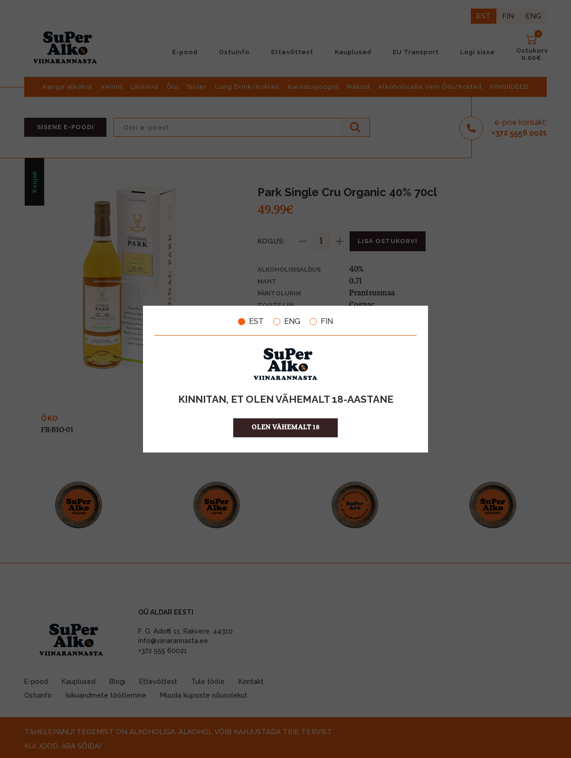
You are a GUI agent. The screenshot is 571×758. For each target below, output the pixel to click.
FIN (321, 321)
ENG (286, 321)
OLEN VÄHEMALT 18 (286, 427)
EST (251, 321)
